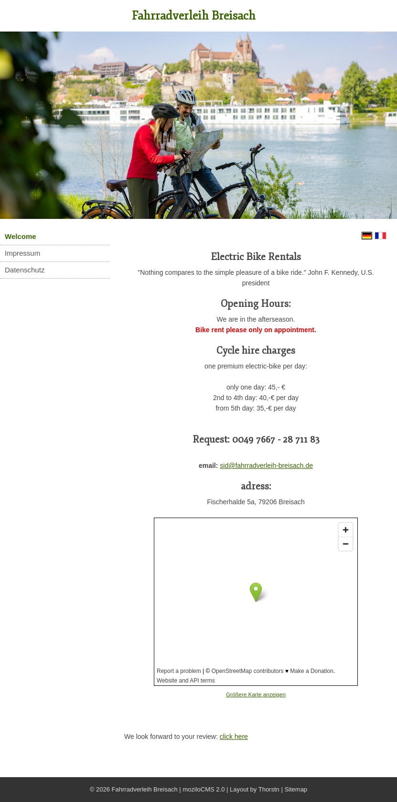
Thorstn (268, 789)
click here (234, 736)
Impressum (22, 253)
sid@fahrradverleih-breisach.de (266, 465)
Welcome (20, 236)
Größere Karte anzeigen (256, 694)
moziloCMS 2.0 (203, 789)
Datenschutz (24, 270)
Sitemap (295, 789)
